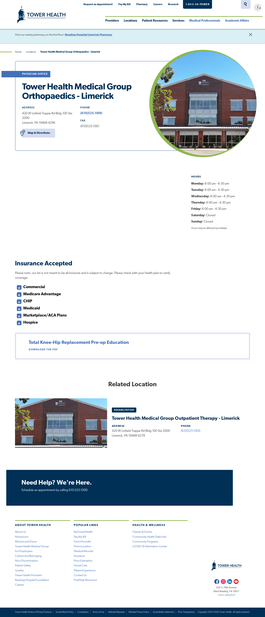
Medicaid (28, 307)
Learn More (71, 242)
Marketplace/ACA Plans (42, 314)
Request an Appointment (98, 4)
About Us (20, 532)
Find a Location (82, 546)
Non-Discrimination (26, 560)
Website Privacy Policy (139, 612)
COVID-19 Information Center (149, 546)
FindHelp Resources (85, 580)
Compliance (83, 612)
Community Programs (145, 541)
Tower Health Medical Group (32, 546)
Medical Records (83, 551)
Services (178, 20)
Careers (157, 4)
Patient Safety (23, 565)
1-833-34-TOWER (198, 4)
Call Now (232, 488)
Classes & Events (142, 532)
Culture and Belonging (28, 556)
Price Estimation (83, 560)
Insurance (79, 556)
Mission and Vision (26, 541)
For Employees (24, 551)
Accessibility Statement (163, 612)
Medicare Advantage (39, 293)
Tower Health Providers (28, 575)
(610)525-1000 (91, 113)
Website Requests (116, 612)
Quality (19, 570)
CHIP (24, 300)
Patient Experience (85, 570)
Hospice (27, 322)
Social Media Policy (64, 612)
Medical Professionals (204, 20)
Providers (112, 20)
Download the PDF (43, 349)
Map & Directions (36, 133)
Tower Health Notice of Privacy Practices (33, 612)
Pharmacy (142, 4)
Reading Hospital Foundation (32, 580)
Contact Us (80, 575)
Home (18, 52)
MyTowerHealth (227, 4)
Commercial (31, 286)
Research (173, 4)
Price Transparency (186, 612)
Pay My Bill (124, 4)
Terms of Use (98, 612)
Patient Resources (155, 20)
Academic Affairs (237, 20)
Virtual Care (80, 565)
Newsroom (21, 537)
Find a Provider (82, 541)
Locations (130, 20)
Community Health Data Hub (149, 537)
